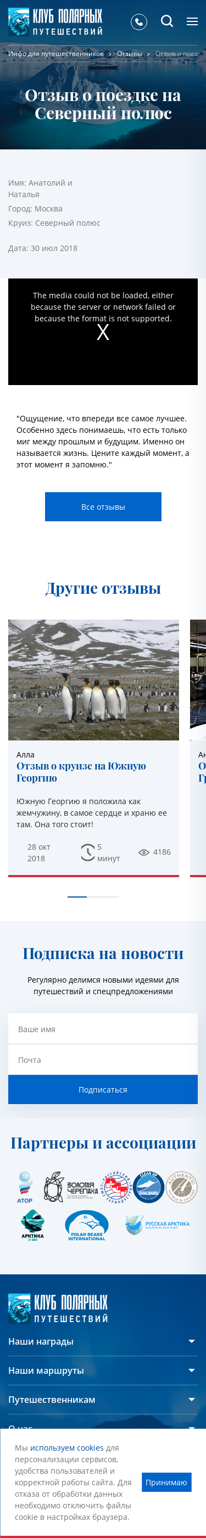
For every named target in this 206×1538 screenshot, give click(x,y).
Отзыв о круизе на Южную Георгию (81, 772)
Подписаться (103, 1089)
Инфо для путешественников (56, 53)
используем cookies (67, 1447)
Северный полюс (68, 223)
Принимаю (166, 1482)
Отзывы (129, 53)
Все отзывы (103, 506)
